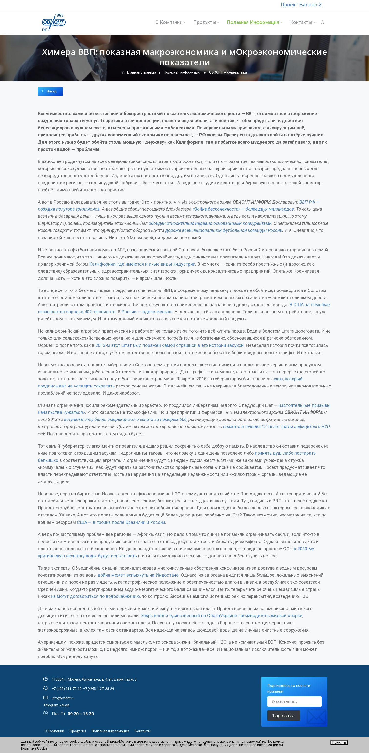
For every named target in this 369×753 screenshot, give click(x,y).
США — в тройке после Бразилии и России (121, 521)
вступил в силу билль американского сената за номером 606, (125, 418)
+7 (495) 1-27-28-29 (98, 688)
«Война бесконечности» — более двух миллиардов (243, 208)
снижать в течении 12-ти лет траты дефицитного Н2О (276, 426)
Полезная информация (253, 22)
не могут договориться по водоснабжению (95, 595)
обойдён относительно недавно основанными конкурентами (210, 222)
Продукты (204, 22)
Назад (49, 91)
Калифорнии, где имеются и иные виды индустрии (142, 263)
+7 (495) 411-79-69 (67, 688)
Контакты (301, 22)
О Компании (168, 22)
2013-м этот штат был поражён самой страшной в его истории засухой (170, 344)
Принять (339, 742)
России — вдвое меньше (147, 311)
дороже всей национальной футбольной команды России (223, 229)
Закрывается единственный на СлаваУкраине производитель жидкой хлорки (221, 615)
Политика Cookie (34, 748)
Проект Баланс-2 (301, 5)
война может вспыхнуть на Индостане (138, 574)
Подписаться (284, 715)
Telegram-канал (56, 705)
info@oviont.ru (63, 697)
